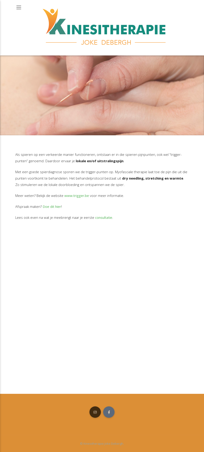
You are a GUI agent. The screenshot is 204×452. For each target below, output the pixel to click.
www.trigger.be (76, 195)
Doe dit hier (52, 206)
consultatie (103, 217)
